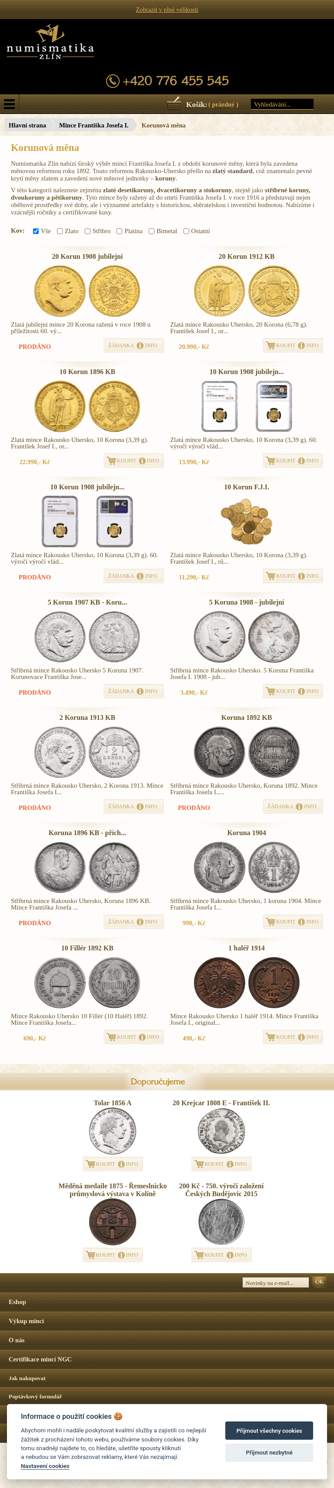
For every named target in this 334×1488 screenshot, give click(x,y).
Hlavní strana (27, 125)
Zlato (68, 230)
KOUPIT (285, 345)
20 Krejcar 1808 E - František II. (221, 1103)
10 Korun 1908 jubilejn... (247, 371)
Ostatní (197, 230)
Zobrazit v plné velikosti (167, 9)
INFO (151, 345)
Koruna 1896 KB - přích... (87, 832)
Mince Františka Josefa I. (94, 125)
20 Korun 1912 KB (246, 256)
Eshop (17, 1301)
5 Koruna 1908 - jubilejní (246, 602)
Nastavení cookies (45, 1465)
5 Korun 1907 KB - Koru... (87, 602)
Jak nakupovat (27, 1378)
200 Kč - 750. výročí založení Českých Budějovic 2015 (221, 1189)
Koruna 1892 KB (246, 717)
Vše (42, 230)
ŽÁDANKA (121, 345)
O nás (16, 1340)
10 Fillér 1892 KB (87, 948)
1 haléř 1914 (246, 948)
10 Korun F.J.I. (246, 487)
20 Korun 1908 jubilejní (87, 256)
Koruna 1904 (246, 832)
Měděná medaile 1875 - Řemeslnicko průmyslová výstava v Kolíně (113, 1189)
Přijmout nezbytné (269, 1452)
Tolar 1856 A (112, 1103)
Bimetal (163, 230)
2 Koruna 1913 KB (87, 717)
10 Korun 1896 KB (87, 371)
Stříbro (98, 230)
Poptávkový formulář (35, 1396)
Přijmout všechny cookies (269, 1431)
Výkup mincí (26, 1320)
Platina (130, 230)
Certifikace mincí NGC (40, 1359)
